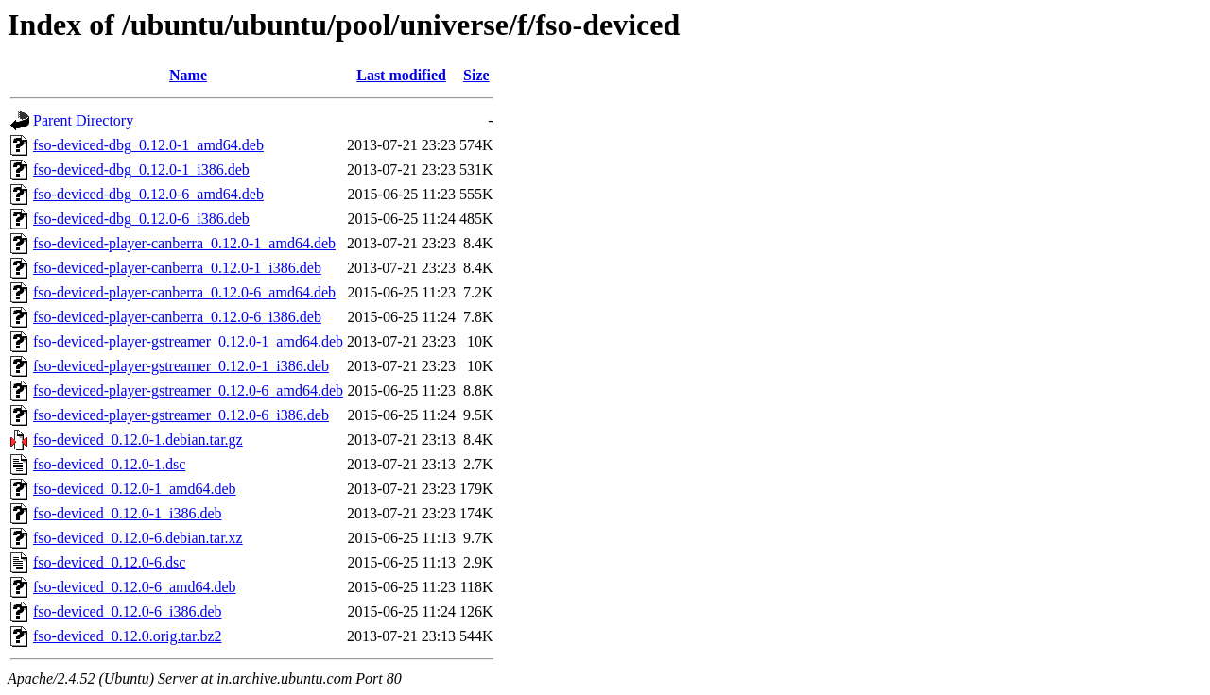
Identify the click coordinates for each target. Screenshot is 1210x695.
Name (188, 75)
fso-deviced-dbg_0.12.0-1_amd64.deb (148, 145)
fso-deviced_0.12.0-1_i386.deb (127, 513)
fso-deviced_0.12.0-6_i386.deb (127, 611)
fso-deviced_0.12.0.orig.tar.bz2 (127, 636)
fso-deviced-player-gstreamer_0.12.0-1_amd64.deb (188, 341)
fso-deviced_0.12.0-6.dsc (109, 562)
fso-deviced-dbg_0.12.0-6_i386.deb (141, 219)
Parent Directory (83, 120)
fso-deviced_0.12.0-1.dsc (109, 464)
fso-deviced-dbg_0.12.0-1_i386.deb (141, 169)
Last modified (401, 75)
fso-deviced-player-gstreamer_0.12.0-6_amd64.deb (188, 390)
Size (476, 75)
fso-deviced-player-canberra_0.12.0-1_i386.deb (177, 268)
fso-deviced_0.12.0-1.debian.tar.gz (138, 440)
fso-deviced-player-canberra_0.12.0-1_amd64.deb (184, 243)
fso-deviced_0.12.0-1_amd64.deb (134, 489)
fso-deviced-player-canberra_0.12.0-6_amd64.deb (184, 292)
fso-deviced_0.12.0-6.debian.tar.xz (138, 538)
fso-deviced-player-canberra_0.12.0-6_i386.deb (177, 317)
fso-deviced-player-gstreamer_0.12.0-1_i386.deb (181, 366)
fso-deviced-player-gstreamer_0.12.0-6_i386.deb (181, 415)
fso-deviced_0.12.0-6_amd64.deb (134, 587)
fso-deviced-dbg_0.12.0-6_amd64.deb (148, 194)
